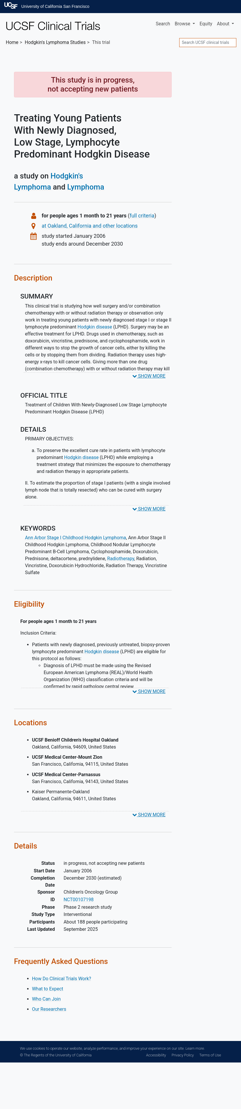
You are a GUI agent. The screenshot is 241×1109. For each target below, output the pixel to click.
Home (12, 42)
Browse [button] (183, 23)
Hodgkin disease (95, 327)
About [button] (224, 23)
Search (163, 23)
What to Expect (47, 989)
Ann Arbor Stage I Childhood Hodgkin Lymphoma (75, 537)
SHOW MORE (149, 376)
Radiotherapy (120, 558)
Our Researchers (49, 1009)
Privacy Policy (183, 1055)
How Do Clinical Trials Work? (61, 978)
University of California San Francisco (55, 6)
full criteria (142, 215)
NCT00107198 (79, 899)
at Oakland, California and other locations (90, 226)
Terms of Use (210, 1055)
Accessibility (156, 1055)
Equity (206, 23)
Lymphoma (85, 187)
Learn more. (195, 1048)
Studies (55, 42)
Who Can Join (46, 999)
